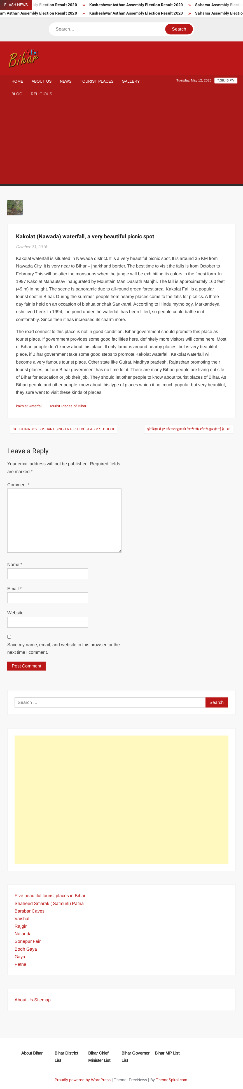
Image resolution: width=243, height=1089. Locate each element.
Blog (16, 94)
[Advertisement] (121, 142)
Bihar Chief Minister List (99, 1057)
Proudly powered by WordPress (83, 1080)
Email (14, 588)
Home (17, 81)
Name (14, 564)
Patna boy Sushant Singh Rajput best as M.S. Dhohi (66, 429)
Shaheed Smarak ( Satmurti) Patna (49, 903)
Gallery (131, 81)
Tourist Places (96, 81)
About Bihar (32, 1053)
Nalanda (23, 933)
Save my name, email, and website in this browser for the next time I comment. (63, 648)
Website (15, 612)
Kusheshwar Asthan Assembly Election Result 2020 (144, 5)
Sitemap (42, 999)
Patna (20, 964)
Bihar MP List (167, 1053)
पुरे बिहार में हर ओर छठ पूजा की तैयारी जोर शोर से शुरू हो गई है (185, 429)
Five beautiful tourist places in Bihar (50, 895)
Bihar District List (66, 1057)
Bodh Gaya (26, 949)
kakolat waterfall (29, 406)
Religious (41, 94)
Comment (18, 484)
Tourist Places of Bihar (67, 406)
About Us (42, 81)
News (65, 81)
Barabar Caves (30, 911)
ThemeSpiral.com (171, 1080)
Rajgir (21, 926)
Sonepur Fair (28, 941)
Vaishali (23, 918)
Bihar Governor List (135, 1057)
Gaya (20, 956)
